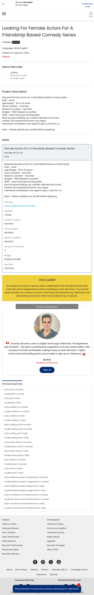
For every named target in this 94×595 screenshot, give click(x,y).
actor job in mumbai (13, 389)
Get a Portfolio (8, 532)
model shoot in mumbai (15, 464)
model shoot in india (13, 473)
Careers (34, 570)
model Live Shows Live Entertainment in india (25, 508)
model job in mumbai (14, 394)
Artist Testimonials (10, 537)
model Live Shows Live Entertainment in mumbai (26, 499)
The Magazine (53, 520)
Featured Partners (10, 528)
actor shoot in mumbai (15, 459)
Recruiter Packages (56, 545)
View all (47, 369)
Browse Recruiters (10, 549)
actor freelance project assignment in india (24, 486)
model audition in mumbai (16, 411)
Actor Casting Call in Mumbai (19, 205)
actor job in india (12, 398)
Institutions (41, 574)
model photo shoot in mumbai (18, 446)
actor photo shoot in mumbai (18, 442)
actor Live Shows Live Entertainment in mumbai (26, 494)
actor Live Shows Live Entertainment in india (24, 503)
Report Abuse (53, 537)
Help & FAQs (52, 549)
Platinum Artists (9, 524)
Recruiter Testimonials (12, 545)
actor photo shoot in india (16, 451)
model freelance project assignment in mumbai (26, 481)
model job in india (12, 402)
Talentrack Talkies (55, 524)
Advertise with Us (59, 570)
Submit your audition (56, 528)
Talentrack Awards (55, 532)
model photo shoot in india (16, 455)
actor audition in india (14, 415)
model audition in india (15, 420)
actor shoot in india (13, 468)
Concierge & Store (79, 570)
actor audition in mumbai (16, 407)
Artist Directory (9, 541)
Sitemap (54, 574)
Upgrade (51, 541)
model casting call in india (16, 437)
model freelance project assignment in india (24, 490)
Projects (5, 520)
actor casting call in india (16, 433)
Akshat (47, 359)
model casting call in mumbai (18, 429)
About (9, 570)
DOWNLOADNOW (87, 5)
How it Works (21, 570)
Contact (44, 570)
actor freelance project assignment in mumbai (26, 477)
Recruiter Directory (10, 554)
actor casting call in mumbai (17, 424)
